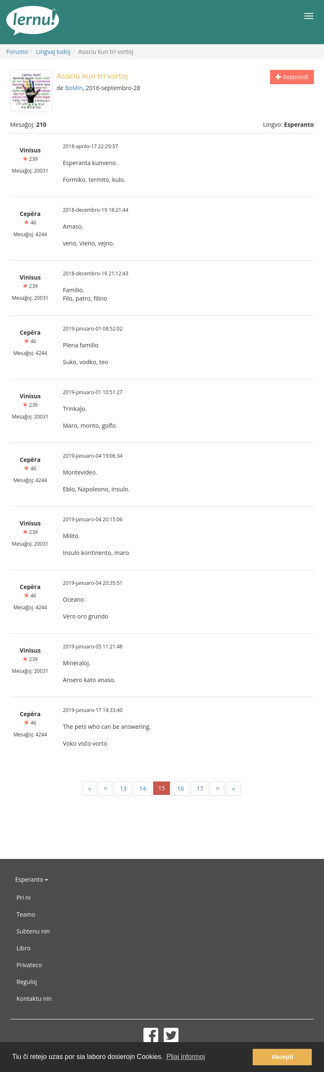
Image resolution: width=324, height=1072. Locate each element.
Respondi (291, 77)
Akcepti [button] (282, 1056)
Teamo (25, 914)
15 (161, 788)
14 (142, 788)
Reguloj (26, 982)
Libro (23, 948)
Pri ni (23, 897)
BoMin (74, 88)
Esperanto (31, 879)
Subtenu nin (33, 931)
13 (123, 788)
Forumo (17, 52)
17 (200, 788)
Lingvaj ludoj (53, 52)
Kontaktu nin (34, 999)
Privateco (29, 965)
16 (180, 788)
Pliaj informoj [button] (185, 1056)
